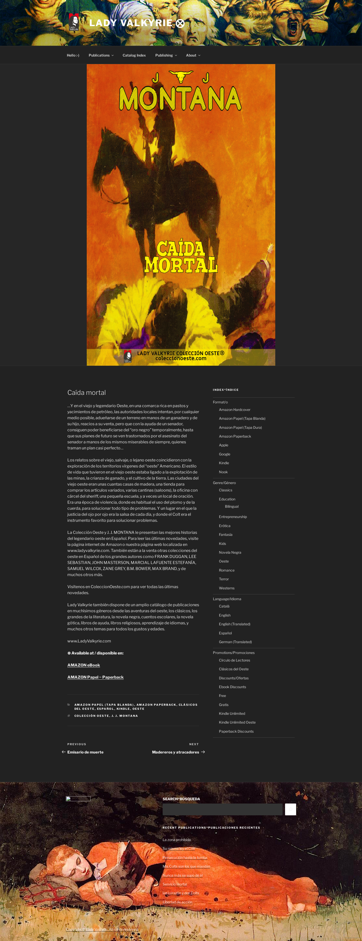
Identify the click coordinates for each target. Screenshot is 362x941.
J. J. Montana (125, 716)
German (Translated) (235, 642)
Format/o (220, 402)
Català (224, 606)
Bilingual (232, 506)
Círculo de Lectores (234, 660)
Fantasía (226, 534)
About (193, 55)
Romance (227, 570)
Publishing (166, 55)
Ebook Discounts (232, 687)
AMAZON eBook (83, 665)
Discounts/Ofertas (234, 678)
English (225, 615)
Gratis (224, 704)
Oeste (138, 709)
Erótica (225, 526)
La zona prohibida (177, 839)
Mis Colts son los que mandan (186, 866)
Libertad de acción (177, 902)
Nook (223, 472)
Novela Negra (230, 552)
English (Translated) (234, 624)
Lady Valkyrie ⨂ (137, 22)
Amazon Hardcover (234, 409)
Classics (225, 490)
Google (224, 454)
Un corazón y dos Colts (181, 893)
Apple (223, 445)
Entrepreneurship (233, 516)
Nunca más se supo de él (183, 875)
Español (105, 709)
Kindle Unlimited (232, 713)
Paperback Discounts (236, 731)
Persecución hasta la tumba (185, 857)
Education (227, 499)
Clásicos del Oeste (234, 669)
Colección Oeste (91, 716)
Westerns (227, 588)
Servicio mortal (175, 884)
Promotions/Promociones (234, 652)
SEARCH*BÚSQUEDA (181, 799)
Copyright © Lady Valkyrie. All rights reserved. (102, 929)
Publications (101, 55)
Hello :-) (73, 55)
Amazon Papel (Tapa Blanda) (104, 705)
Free (222, 695)
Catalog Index (134, 55)
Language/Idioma (227, 599)
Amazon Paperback (156, 705)
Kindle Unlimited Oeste (237, 722)
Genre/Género (224, 483)
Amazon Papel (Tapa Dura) (240, 427)
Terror (224, 579)
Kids (222, 543)
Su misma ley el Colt (179, 848)
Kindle (123, 709)
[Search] (290, 809)
